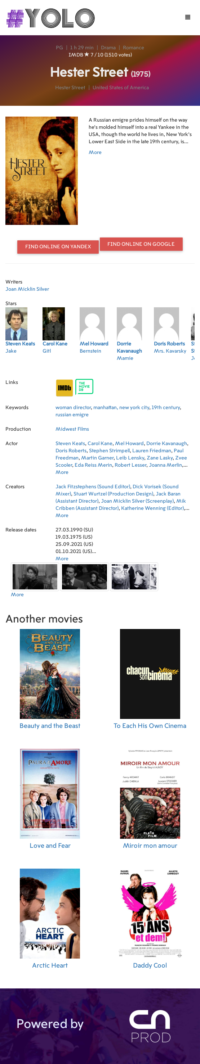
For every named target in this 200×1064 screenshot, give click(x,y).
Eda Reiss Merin (93, 465)
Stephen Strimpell (109, 450)
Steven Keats (70, 443)
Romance (133, 47)
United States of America (121, 87)
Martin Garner (97, 458)
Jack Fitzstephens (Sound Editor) (92, 486)
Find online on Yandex (58, 246)
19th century (166, 407)
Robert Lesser (130, 465)
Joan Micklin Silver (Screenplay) (137, 501)
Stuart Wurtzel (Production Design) (113, 494)
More (95, 152)
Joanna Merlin (165, 465)
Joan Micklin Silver (27, 289)
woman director (73, 407)
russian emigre (72, 414)
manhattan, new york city (121, 407)
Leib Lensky (130, 458)
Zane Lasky (160, 458)
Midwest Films (72, 429)
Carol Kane (100, 443)
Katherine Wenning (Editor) (152, 508)
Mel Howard (129, 443)
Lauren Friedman (151, 450)
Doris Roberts (70, 450)
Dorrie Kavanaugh (166, 443)
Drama (108, 47)
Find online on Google (141, 244)
